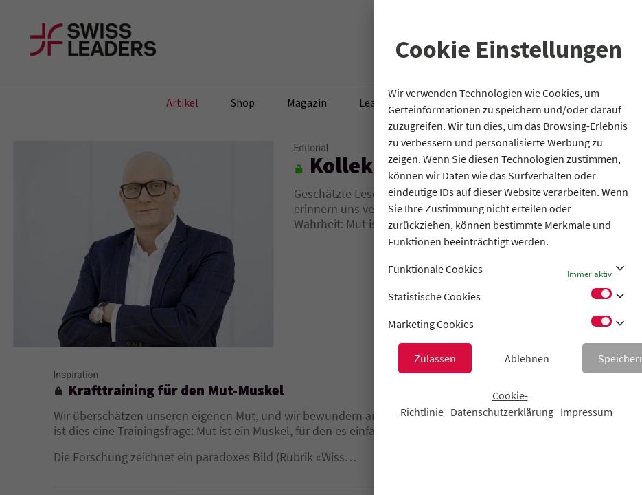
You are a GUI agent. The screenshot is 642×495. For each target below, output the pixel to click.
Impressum (586, 412)
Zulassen (435, 358)
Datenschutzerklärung (501, 412)
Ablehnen (527, 358)
